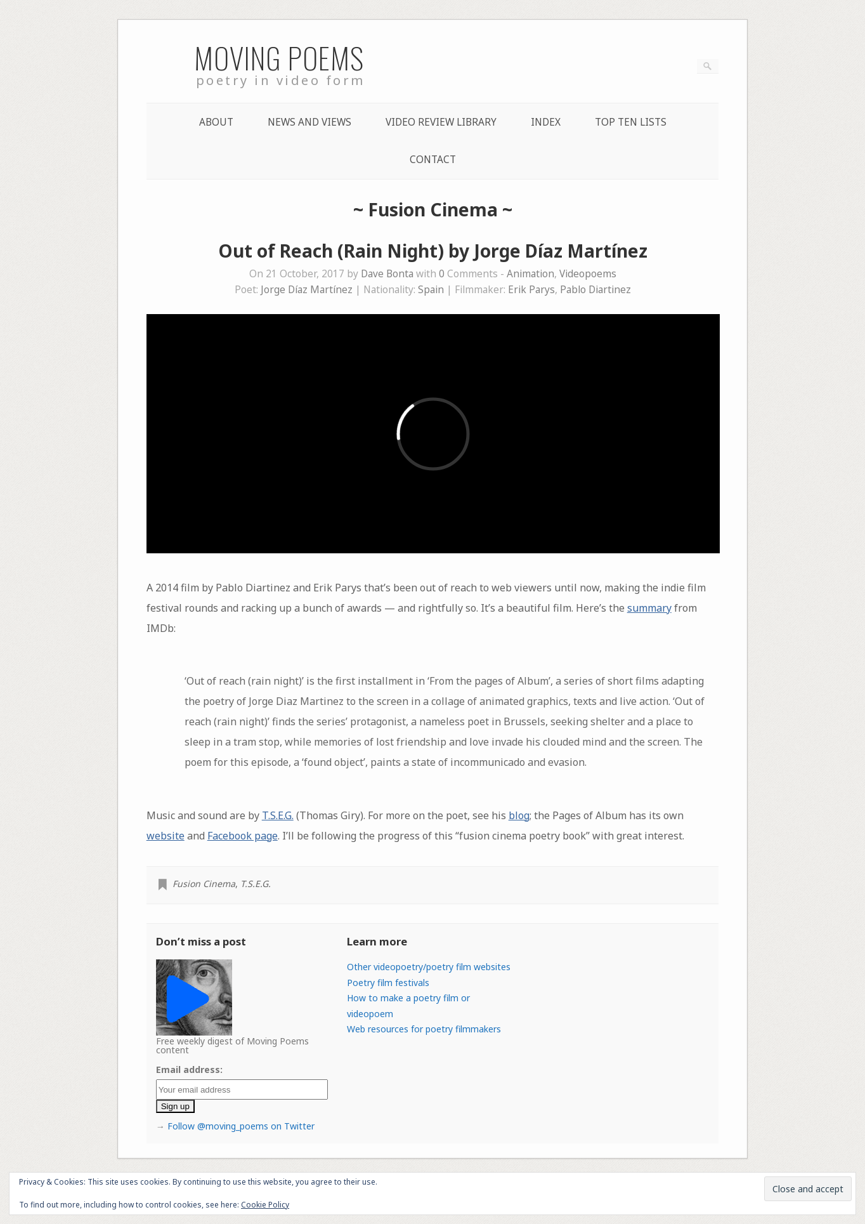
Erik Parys (531, 289)
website (165, 836)
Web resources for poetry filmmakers (424, 1029)
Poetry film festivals (388, 983)
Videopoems (587, 273)
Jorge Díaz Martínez (307, 289)
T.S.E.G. (278, 815)
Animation (530, 273)
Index (546, 122)
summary (649, 608)
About (216, 122)
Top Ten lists (631, 122)
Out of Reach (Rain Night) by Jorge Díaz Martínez (432, 251)
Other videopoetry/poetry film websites (429, 967)
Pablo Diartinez (595, 289)
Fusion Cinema (203, 884)
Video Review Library (441, 122)
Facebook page (242, 836)
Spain (431, 289)
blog (519, 815)
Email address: (189, 1069)
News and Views (309, 122)
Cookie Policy (265, 1204)
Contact (433, 159)
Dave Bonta (387, 273)
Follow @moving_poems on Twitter (241, 1126)
